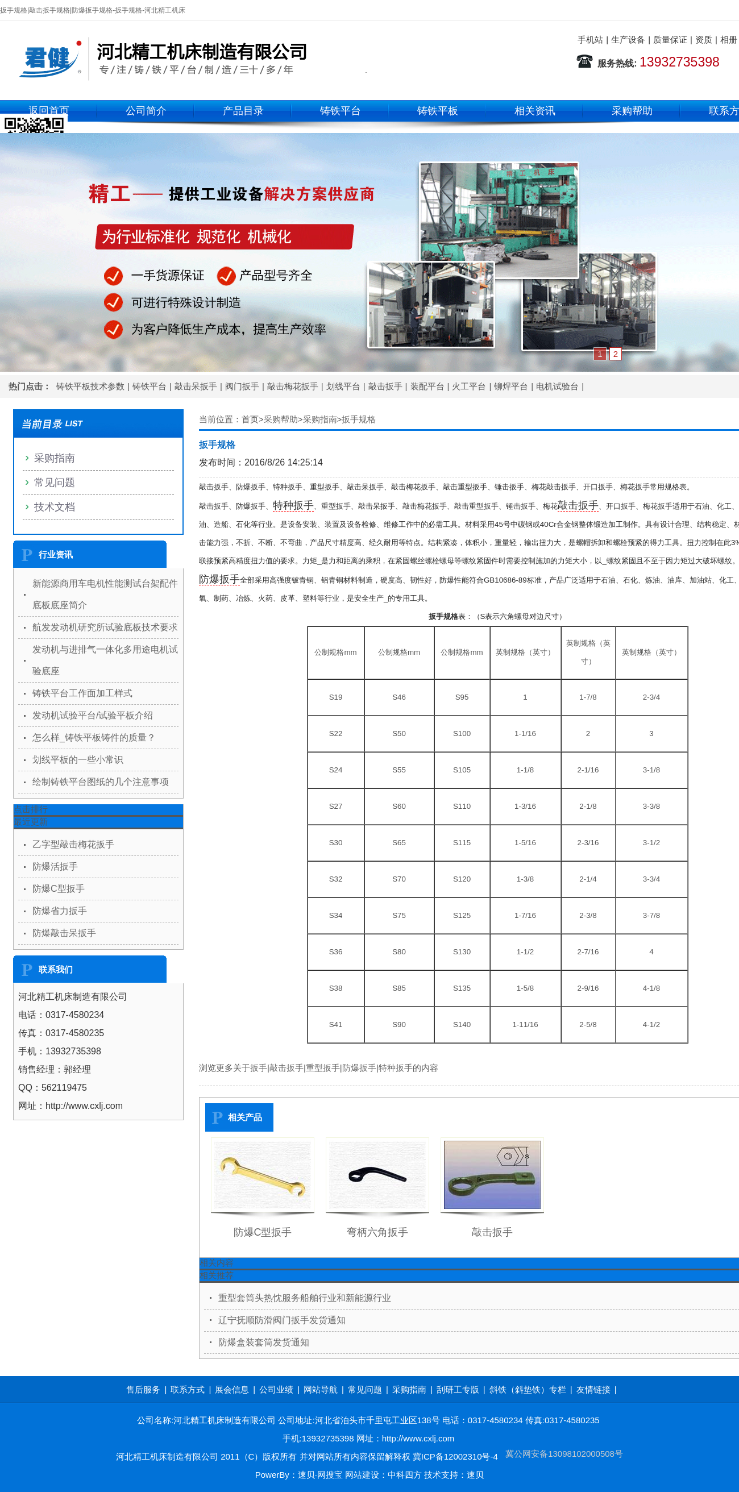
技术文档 (54, 507)
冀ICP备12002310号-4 (455, 1456)
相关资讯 (534, 111)
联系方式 (188, 1389)
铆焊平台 (511, 386)
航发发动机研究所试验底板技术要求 (105, 627)
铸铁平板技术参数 (90, 386)
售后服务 (143, 1389)
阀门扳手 (242, 386)
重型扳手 (323, 1068)
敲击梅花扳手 (292, 386)
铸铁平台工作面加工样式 (82, 693)
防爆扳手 (219, 579)
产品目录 (243, 111)
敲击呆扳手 (196, 386)
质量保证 (670, 39)
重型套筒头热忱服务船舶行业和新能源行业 (304, 1298)
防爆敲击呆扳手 (64, 933)
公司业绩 (276, 1389)
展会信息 (232, 1389)
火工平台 (469, 386)
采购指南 (320, 419)
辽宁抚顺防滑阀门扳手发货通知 (282, 1320)
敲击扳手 (385, 386)
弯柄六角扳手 (377, 1232)
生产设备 (628, 39)
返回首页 (48, 111)
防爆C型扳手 (263, 1232)
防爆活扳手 (55, 866)
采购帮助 (632, 111)
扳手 (258, 1068)
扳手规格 (359, 419)
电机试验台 (557, 386)
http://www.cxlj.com (418, 1438)
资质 (703, 39)
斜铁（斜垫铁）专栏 (527, 1389)
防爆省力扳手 (59, 911)
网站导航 (321, 1389)
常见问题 (54, 482)
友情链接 (593, 1389)
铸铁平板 (437, 111)
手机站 (590, 39)
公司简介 (146, 111)
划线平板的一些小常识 (77, 759)
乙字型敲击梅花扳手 (73, 844)
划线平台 (343, 386)
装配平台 (427, 386)
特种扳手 (293, 505)
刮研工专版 (458, 1389)
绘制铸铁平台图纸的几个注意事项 (100, 782)
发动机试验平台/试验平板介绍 (92, 715)
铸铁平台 (340, 111)
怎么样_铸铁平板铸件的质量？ (94, 737)
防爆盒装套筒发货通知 (263, 1342)
